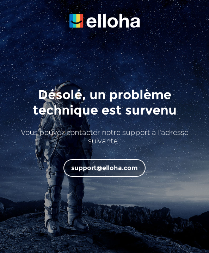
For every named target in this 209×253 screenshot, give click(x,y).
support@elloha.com (104, 168)
